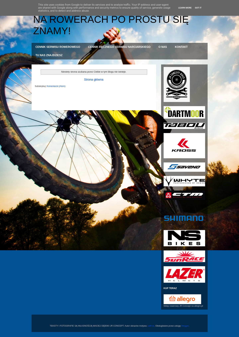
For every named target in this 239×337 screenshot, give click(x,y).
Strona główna (93, 79)
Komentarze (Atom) (56, 86)
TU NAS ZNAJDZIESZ (49, 55)
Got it (198, 7)
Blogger (185, 326)
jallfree (151, 326)
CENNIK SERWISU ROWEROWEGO (58, 47)
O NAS (162, 47)
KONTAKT (181, 47)
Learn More (185, 7)
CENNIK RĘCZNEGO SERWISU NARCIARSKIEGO (119, 47)
